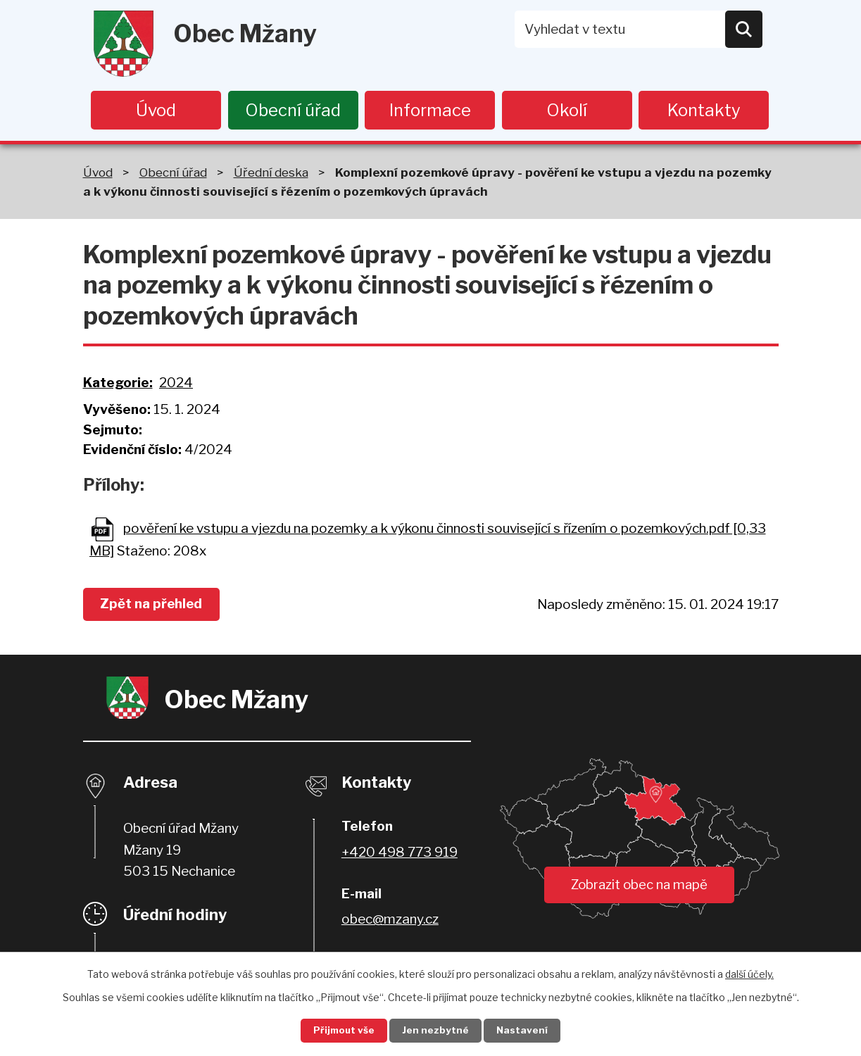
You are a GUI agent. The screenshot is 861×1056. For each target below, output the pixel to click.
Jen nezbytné (436, 1030)
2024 (176, 383)
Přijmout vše (339, 1030)
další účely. (749, 973)
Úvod (156, 110)
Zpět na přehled (155, 605)
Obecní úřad (293, 110)
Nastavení (527, 1030)
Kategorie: (118, 383)
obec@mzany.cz (390, 920)
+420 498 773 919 (399, 853)
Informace (430, 110)
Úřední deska (271, 172)
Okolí (566, 110)
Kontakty (704, 110)
